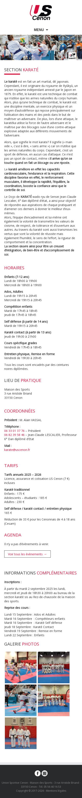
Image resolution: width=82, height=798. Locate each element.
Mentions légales (56, 791)
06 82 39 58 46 (14, 435)
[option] (41, 47)
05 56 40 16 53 (52, 787)
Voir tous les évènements (27, 554)
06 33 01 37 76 (14, 431)
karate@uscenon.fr (17, 450)
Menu (39, 30)
